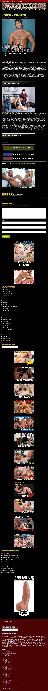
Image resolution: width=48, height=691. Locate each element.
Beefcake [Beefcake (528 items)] (25, 636)
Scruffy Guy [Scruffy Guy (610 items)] (38, 643)
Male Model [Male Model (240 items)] (33, 642)
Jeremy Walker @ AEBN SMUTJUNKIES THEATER (23, 163)
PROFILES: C (8, 657)
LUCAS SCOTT (6, 317)
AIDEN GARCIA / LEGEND (13, 557)
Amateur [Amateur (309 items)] (4, 636)
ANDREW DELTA (6, 323)
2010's (9, 17)
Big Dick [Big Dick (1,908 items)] (36, 636)
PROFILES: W (8, 680)
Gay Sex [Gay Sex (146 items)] (9, 640)
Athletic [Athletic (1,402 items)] (9, 636)
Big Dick (7, 195)
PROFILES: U (8, 677)
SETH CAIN (5, 308)
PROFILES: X (7, 681)
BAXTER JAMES (6, 331)
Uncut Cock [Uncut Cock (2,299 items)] (7, 646)
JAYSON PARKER (7, 334)
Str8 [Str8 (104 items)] (20, 645)
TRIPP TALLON (6, 300)
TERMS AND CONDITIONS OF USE (11, 684)
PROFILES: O (8, 670)
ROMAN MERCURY (7, 329)
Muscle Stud (15, 195)
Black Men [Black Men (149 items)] (9, 637)
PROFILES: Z (7, 683)
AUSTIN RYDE (6, 310)
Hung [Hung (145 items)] (16, 642)
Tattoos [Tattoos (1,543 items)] (24, 645)
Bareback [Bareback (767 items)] (16, 636)
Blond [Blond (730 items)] (13, 637)
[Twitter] (3, 624)
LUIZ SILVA (5, 302)
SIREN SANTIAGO (7, 319)
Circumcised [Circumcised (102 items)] (18, 637)
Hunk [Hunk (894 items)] (19, 642)
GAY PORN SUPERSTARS (10, 653)
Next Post (42, 198)
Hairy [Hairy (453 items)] (3, 642)
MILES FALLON (6, 338)
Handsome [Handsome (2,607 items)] (10, 642)
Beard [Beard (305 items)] (20, 636)
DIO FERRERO (6, 298)
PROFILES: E (7, 659)
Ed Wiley (8, 561)
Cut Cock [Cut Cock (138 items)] (37, 637)
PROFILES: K (7, 666)
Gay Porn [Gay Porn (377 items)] (38, 639)
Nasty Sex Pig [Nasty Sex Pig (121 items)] (24, 643)
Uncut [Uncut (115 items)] (43, 645)
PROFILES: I (7, 664)
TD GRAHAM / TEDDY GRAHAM (10, 306)
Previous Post (6, 198)
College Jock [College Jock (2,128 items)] (25, 637)
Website (3, 229)
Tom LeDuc (11, 564)
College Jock (11, 195)
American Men (13, 17)
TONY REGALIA (9, 559)
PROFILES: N (8, 669)
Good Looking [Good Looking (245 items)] (14, 640)
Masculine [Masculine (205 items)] (4, 643)
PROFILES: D (8, 658)
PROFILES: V (7, 679)
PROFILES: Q (8, 673)
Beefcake (3, 195)
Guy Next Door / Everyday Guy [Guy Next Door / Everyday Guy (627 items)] (33, 640)
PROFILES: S (7, 675)
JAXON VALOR (6, 304)
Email (3, 225)
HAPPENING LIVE (7, 651)
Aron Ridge (12, 570)
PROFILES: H (8, 662)
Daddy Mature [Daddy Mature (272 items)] (31, 639)
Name (3, 220)
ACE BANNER (6, 295)
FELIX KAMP (5, 289)
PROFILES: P (7, 672)
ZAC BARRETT (6, 325)
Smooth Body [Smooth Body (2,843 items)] (13, 645)
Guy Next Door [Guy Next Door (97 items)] (20, 640)
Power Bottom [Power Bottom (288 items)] (30, 643)
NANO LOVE (5, 312)
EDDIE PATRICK (6, 340)
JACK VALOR (6, 315)
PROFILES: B (7, 655)
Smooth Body (19, 195)
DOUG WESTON (14, 555)
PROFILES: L (7, 667)
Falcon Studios (18, 17)
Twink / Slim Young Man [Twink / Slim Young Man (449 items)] (34, 645)
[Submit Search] (3, 347)
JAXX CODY (5, 327)
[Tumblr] (5, 624)
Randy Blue (23, 17)
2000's (6, 17)
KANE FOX (9, 553)
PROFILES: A (7, 654)
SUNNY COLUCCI (10, 572)
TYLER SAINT (6, 336)
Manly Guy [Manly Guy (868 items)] (40, 642)
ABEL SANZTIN (6, 291)
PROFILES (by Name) (8, 652)
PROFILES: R (8, 674)
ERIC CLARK (9, 568)
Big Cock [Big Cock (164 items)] (30, 636)
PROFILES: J (7, 665)
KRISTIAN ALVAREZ (16, 566)
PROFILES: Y (7, 682)
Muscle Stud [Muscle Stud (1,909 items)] (16, 643)
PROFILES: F (7, 660)
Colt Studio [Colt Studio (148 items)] (33, 637)
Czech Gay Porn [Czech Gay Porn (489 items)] (23, 639)
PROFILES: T (7, 676)
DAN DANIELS (6, 321)
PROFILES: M (8, 668)
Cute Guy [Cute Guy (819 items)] (14, 639)
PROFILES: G (8, 661)
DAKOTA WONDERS (7, 293)
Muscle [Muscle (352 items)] (8, 643)
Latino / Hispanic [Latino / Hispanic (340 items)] (25, 642)
